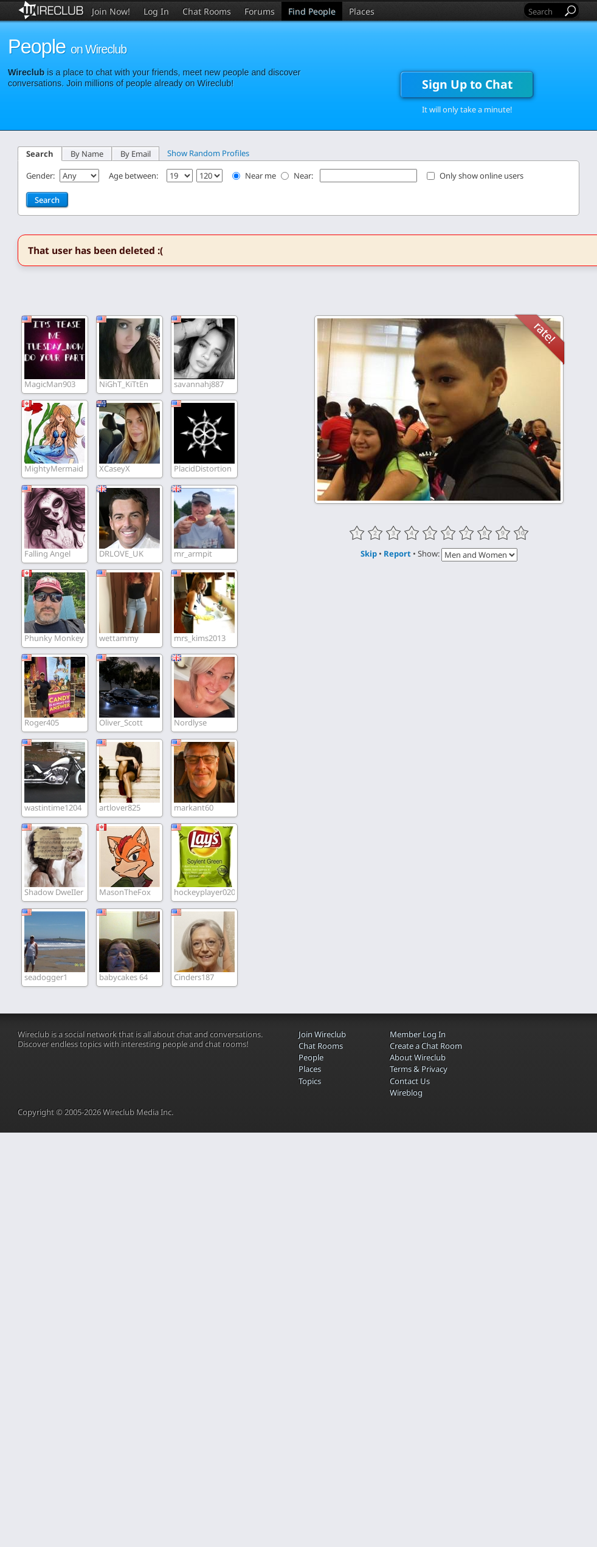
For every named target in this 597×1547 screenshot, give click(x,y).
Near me (260, 175)
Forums (259, 11)
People (310, 1057)
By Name (87, 153)
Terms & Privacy (418, 1069)
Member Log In (418, 1034)
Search (39, 153)
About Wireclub (418, 1057)
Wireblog (406, 1092)
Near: (304, 175)
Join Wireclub (322, 1034)
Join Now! (111, 11)
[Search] (544, 11)
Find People (312, 11)
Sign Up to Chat (467, 84)
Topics (309, 1081)
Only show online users (481, 175)
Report (397, 553)
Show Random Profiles (208, 153)
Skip (369, 553)
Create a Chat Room (426, 1046)
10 (521, 533)
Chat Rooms (206, 11)
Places (361, 11)
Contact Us (410, 1081)
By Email (135, 153)
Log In (156, 11)
